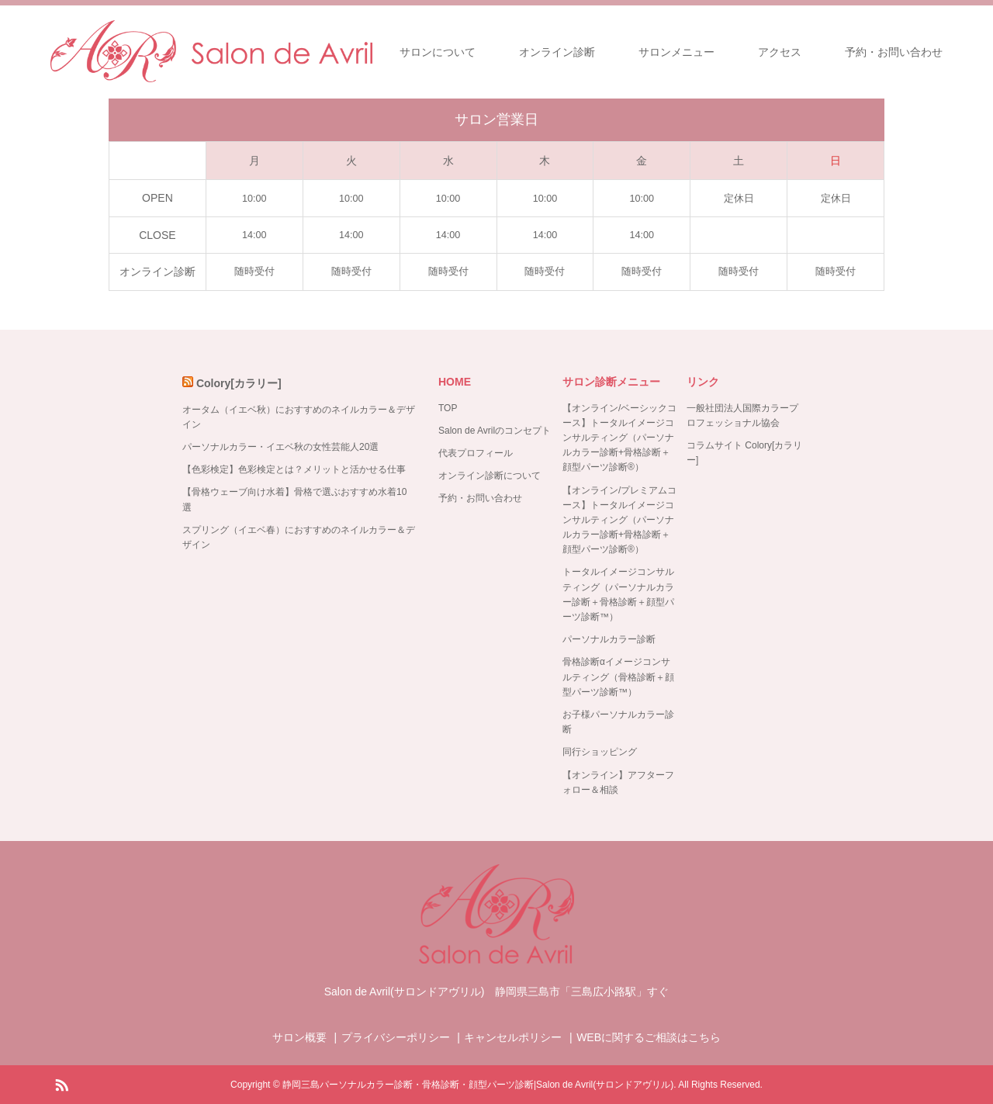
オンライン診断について (489, 475)
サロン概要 (299, 1037)
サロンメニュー (676, 52)
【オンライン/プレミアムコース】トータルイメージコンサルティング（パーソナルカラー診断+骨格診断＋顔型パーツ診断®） (619, 520)
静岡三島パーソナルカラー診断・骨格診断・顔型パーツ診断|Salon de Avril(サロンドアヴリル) (477, 1084)
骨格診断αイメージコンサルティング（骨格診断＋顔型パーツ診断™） (618, 676)
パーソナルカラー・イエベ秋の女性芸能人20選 (280, 446)
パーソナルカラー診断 (609, 639)
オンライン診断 (557, 52)
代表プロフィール (475, 453)
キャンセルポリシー (513, 1037)
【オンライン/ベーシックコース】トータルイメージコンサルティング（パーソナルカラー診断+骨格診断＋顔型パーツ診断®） (619, 438)
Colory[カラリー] (239, 383)
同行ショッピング (599, 751)
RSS (61, 1084)
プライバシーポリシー (395, 1037)
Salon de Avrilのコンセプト (494, 430)
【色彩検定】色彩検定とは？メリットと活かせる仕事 (294, 469)
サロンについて (438, 52)
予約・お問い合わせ (894, 52)
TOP (447, 408)
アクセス (779, 52)
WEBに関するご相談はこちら (648, 1037)
